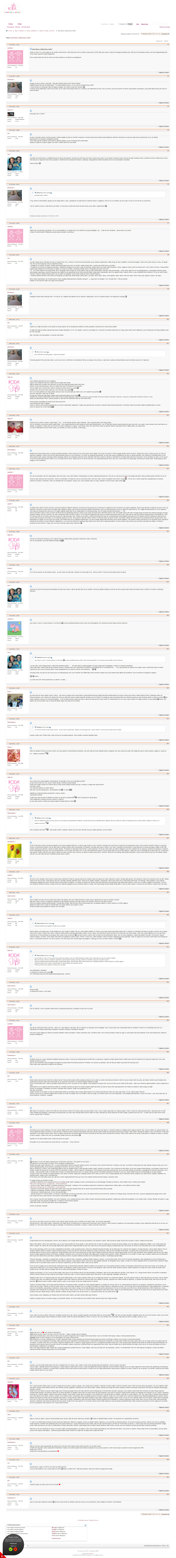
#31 (168, 947)
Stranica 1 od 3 (147, 34)
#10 (168, 319)
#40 (168, 1214)
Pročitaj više (13, 1543)
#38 (168, 1122)
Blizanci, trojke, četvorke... (47, 31)
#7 (168, 223)
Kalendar (17, 27)
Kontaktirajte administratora (152, 1545)
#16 (168, 500)
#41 (168, 1233)
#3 (168, 106)
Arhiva (164, 1545)
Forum (11, 24)
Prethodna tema (83, 1520)
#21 (168, 649)
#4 (168, 130)
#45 (168, 1378)
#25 (168, 774)
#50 (168, 1494)
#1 (168, 44)
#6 (168, 184)
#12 (168, 373)
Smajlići (54, 1529)
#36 (168, 1072)
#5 (168, 150)
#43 (168, 1325)
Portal (20, 24)
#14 (168, 446)
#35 (168, 1052)
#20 (168, 615)
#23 (168, 718)
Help (137, 24)
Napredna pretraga (165, 27)
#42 (168, 1306)
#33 (168, 1001)
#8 (168, 254)
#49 (168, 1477)
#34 (168, 1020)
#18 (168, 565)
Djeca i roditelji (19, 31)
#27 (168, 838)
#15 (168, 468)
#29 (168, 892)
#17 (168, 531)
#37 (168, 1103)
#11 (168, 343)
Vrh (168, 1545)
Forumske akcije (25, 27)
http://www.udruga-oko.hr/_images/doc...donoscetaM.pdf (48, 1183)
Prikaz (165, 41)
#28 (168, 871)
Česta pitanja (10, 27)
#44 (168, 1357)
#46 (168, 1411)
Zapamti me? (123, 24)
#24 (168, 743)
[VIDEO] (54, 1533)
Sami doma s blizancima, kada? (20, 38)
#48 (168, 1459)
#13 (168, 415)
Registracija (144, 24)
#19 (168, 582)
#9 (168, 289)
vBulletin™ (91, 1553)
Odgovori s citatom (163, 72)
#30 (168, 915)
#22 (168, 688)
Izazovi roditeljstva (31, 31)
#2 (168, 76)
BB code (54, 1527)
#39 (168, 1154)
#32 (168, 982)
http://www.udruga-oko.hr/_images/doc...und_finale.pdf (47, 1187)
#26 (168, 809)
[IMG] (53, 1531)
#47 (168, 1439)
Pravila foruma (56, 1538)
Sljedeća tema (93, 1520)
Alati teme (158, 41)
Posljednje (165, 34)
